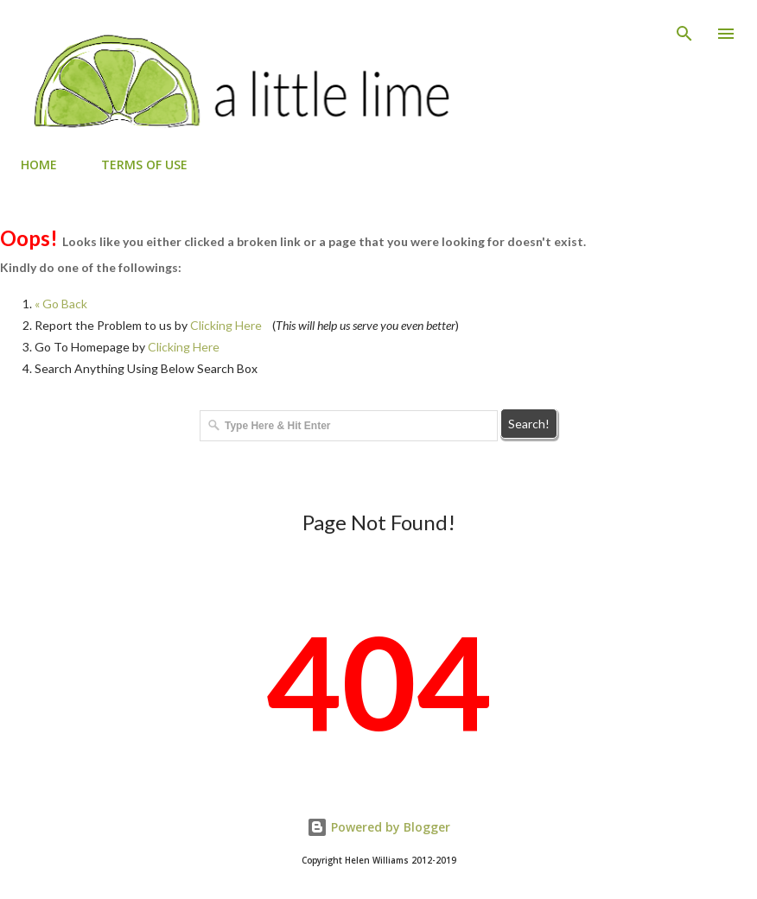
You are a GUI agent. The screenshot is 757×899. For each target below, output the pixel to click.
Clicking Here (226, 325)
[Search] (684, 31)
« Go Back (61, 303)
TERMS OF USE (144, 164)
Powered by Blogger (378, 827)
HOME (39, 164)
